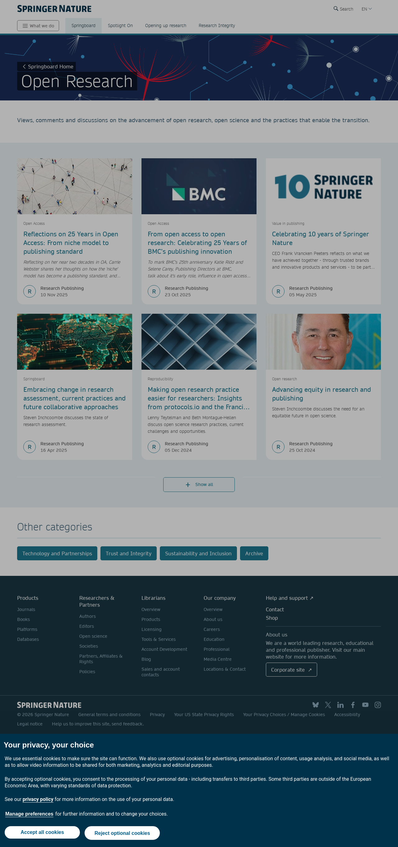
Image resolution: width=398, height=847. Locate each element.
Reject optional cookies (123, 833)
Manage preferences (29, 815)
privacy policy (38, 801)
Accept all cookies (41, 833)
